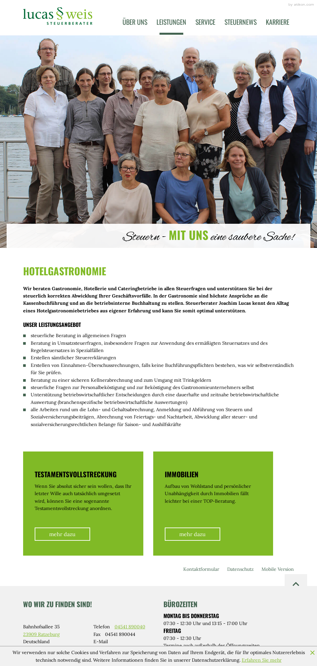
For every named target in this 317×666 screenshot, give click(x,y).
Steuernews (241, 22)
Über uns (135, 22)
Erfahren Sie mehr (262, 660)
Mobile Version (278, 569)
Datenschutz (240, 569)
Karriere (277, 22)
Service (205, 22)
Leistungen (171, 22)
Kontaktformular (201, 569)
